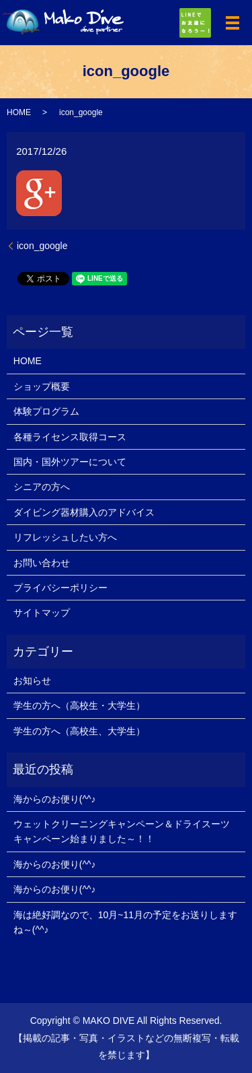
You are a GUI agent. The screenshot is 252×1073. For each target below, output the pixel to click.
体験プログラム (46, 411)
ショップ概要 (41, 386)
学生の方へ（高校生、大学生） (79, 731)
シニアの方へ (41, 486)
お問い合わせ (41, 562)
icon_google (42, 245)
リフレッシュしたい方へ (65, 537)
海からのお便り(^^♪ (54, 799)
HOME (19, 112)
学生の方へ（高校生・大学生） (79, 705)
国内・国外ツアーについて (69, 461)
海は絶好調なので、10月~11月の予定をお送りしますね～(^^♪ (125, 922)
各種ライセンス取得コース (69, 436)
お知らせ (32, 680)
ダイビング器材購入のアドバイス (84, 512)
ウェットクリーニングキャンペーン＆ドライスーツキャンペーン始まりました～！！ (121, 831)
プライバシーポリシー (60, 587)
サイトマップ (41, 612)
